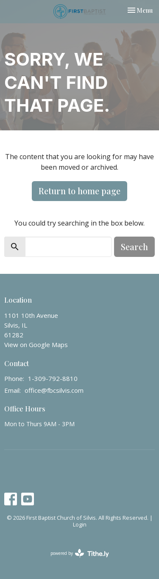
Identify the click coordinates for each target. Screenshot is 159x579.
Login (79, 524)
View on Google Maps (36, 344)
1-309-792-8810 (53, 378)
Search (134, 246)
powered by (79, 553)
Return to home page (79, 190)
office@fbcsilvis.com (54, 390)
